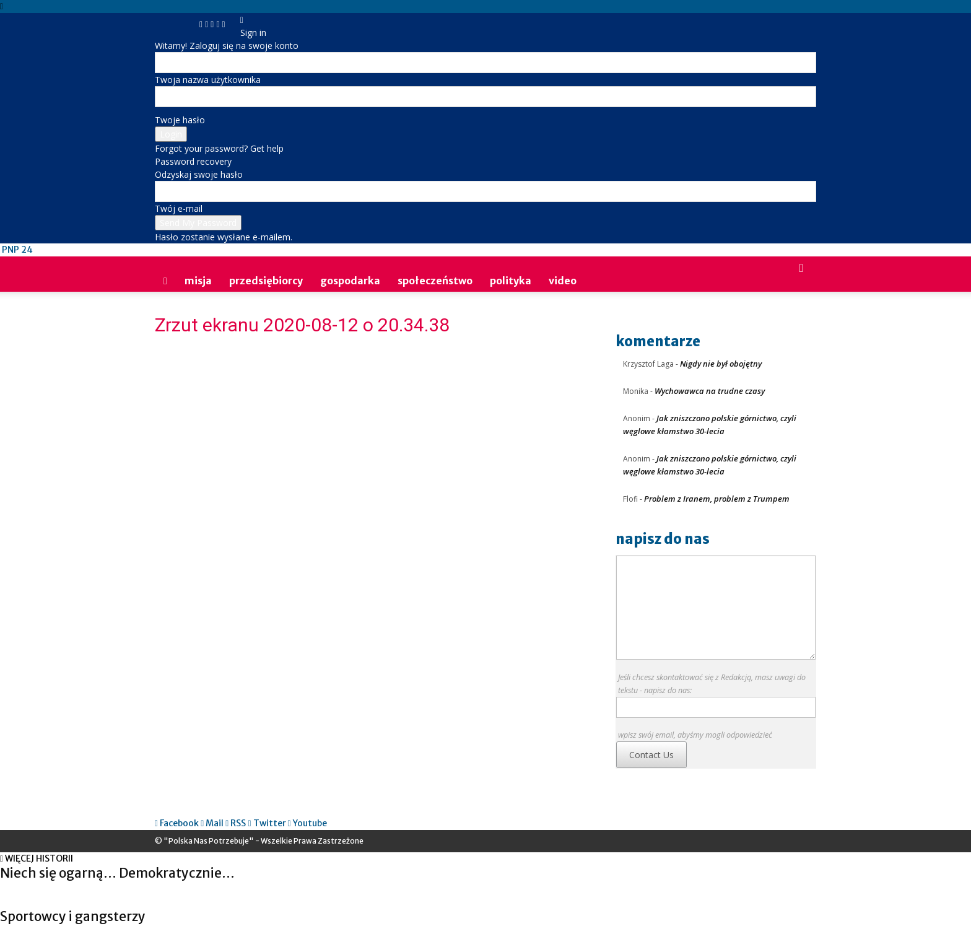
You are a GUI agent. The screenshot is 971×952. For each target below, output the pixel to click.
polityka (510, 280)
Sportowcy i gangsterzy (73, 916)
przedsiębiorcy (266, 280)
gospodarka (350, 280)
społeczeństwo (435, 280)
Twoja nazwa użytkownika (208, 79)
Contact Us (651, 755)
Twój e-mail (178, 208)
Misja (198, 280)
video (563, 280)
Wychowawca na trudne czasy (710, 390)
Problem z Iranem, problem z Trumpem (717, 498)
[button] (801, 268)
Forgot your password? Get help (219, 148)
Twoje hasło (180, 120)
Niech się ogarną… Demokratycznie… (117, 873)
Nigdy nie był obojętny (721, 363)
